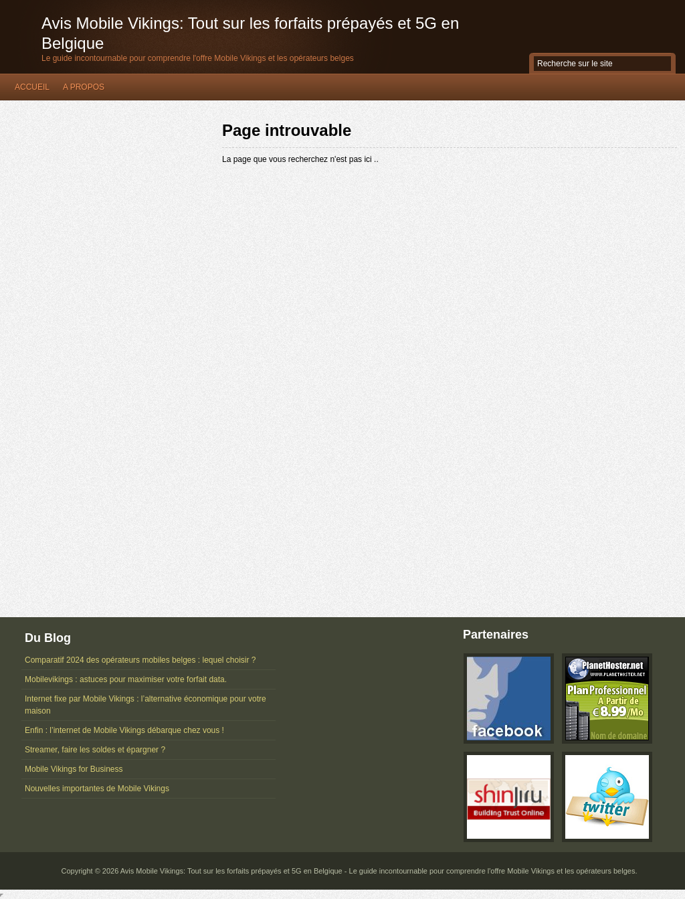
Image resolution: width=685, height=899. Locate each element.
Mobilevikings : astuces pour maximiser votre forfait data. (126, 679)
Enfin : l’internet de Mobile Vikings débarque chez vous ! (124, 730)
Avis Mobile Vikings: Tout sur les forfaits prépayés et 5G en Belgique (250, 33)
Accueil (32, 87)
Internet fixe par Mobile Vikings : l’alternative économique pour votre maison (145, 705)
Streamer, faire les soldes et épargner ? (95, 749)
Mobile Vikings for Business (74, 769)
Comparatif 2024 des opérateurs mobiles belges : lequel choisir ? (140, 660)
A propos (83, 87)
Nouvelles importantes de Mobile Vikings (97, 788)
